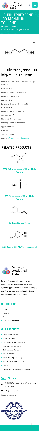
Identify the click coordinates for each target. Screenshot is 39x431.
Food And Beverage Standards (14, 342)
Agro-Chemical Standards (12, 346)
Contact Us (7, 317)
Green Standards (9, 338)
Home (4, 27)
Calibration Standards (11, 334)
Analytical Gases (9, 354)
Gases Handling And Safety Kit (14, 357)
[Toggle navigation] (35, 5)
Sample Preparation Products (13, 361)
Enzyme (5, 365)
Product (13, 27)
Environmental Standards (19, 138)
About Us (6, 313)
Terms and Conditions (11, 321)
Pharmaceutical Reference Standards (16, 369)
